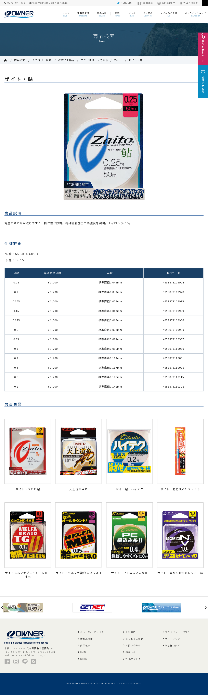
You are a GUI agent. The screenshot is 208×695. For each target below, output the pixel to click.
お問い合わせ (133, 645)
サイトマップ (172, 638)
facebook (145, 2)
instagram (166, 2)
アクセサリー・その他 (94, 60)
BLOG (83, 658)
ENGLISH (128, 2)
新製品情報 (86, 638)
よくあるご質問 (134, 638)
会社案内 (131, 632)
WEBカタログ (188, 2)
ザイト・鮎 (135, 60)
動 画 (83, 652)
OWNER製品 (66, 60)
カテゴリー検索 (41, 60)
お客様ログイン (174, 645)
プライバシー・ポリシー (179, 632)
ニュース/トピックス (92, 632)
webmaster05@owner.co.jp (48, 2)
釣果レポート (133, 652)
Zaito (118, 60)
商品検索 (19, 60)
